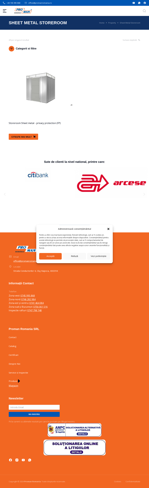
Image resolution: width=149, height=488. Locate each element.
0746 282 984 (28, 299)
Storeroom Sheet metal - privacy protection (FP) (35, 123)
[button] (108, 228)
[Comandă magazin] (125, 40)
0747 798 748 (34, 310)
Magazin (13, 385)
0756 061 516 (40, 306)
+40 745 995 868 (13, 3)
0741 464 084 (36, 303)
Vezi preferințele (99, 256)
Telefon (12, 291)
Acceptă (50, 256)
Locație (17, 266)
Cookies (117, 481)
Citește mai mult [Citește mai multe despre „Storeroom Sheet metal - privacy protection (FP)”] (23, 137)
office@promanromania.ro (40, 3)
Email (16, 256)
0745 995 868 (28, 295)
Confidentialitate (133, 481)
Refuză (74, 256)
